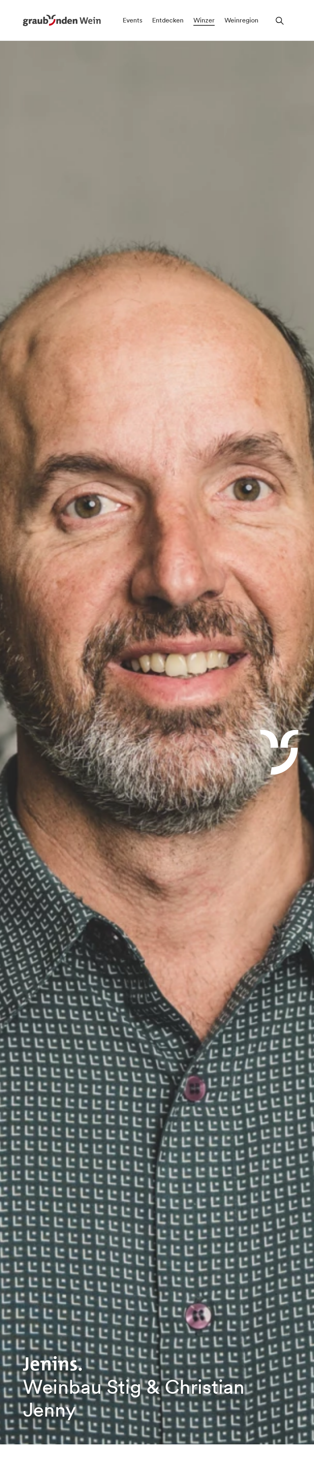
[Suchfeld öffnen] (279, 20)
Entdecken (168, 20)
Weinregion (241, 20)
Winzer (204, 20)
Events (132, 20)
